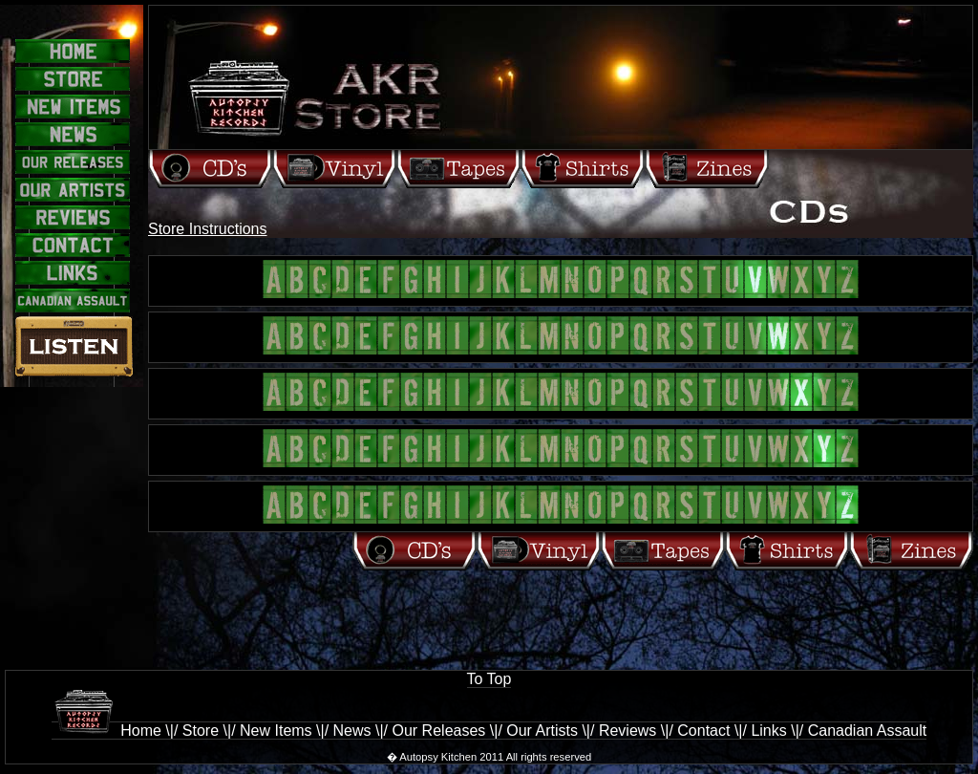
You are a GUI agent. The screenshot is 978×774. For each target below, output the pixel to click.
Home (106, 730)
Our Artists (542, 730)
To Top (489, 679)
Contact (703, 730)
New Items (276, 730)
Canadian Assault (867, 730)
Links (768, 730)
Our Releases (439, 730)
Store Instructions (207, 229)
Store (200, 730)
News (352, 730)
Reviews (627, 730)
